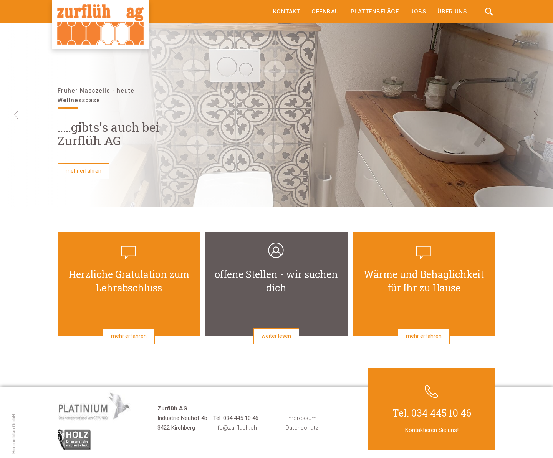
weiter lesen (276, 336)
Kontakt (286, 11)
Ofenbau (325, 11)
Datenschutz (301, 427)
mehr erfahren (83, 171)
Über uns (452, 11)
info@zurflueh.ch (235, 427)
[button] (33, 115)
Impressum (301, 418)
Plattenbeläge (375, 11)
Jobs (418, 11)
